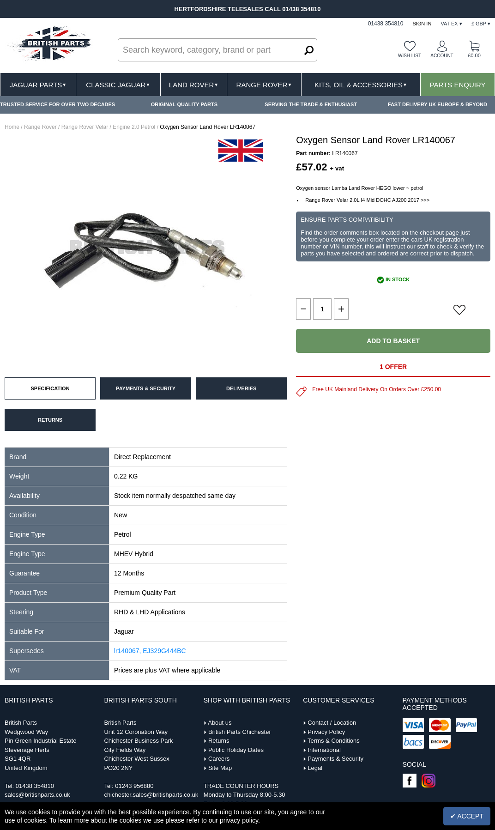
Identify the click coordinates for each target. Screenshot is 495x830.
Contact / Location (332, 722)
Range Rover (264, 85)
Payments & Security (335, 758)
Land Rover (193, 85)
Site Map (220, 767)
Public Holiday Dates (236, 749)
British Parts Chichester (239, 731)
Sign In (421, 23)
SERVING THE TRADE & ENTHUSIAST (311, 104)
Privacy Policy (326, 731)
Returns (218, 740)
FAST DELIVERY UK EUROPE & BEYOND (437, 104)
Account (441, 55)
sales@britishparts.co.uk (37, 794)
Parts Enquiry (458, 85)
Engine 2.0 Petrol (134, 127)
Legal (315, 767)
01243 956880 (134, 785)
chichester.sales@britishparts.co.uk (151, 794)
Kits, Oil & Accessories (360, 85)
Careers (218, 758)
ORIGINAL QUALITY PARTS (184, 104)
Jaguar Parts (38, 85)
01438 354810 (35, 785)
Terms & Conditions (334, 740)
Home (12, 127)
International (324, 749)
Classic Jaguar (118, 85)
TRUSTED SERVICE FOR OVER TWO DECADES (57, 104)
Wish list (409, 55)
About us (219, 722)
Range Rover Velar (84, 127)
